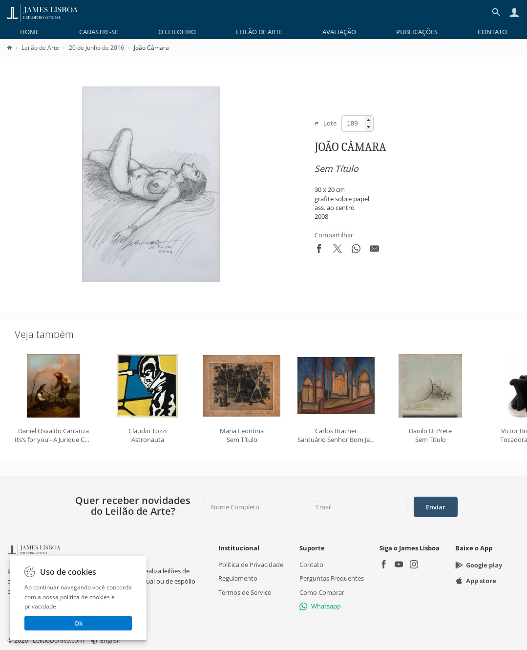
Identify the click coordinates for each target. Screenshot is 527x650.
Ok (78, 623)
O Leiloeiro (177, 31)
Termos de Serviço (245, 591)
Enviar (435, 507)
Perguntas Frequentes (331, 578)
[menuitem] (29, 31)
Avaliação (339, 31)
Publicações (417, 31)
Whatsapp (320, 606)
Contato (492, 31)
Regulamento (237, 578)
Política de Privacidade (250, 564)
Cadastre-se (98, 31)
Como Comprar (321, 591)
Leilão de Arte (259, 31)
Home (29, 31)
